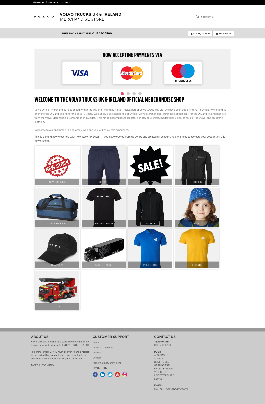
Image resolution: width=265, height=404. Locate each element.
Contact (66, 2)
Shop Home (38, 2)
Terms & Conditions (103, 347)
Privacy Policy (100, 367)
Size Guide (53, 2)
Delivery (97, 352)
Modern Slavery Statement (107, 362)
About (96, 342)
